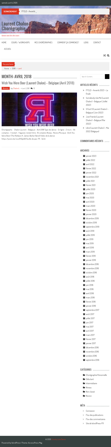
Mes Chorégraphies (43, 42)
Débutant (90, 379)
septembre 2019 (92, 226)
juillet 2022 (90, 160)
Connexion (90, 411)
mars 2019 (90, 251)
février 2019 (91, 256)
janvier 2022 (91, 172)
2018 (14, 68)
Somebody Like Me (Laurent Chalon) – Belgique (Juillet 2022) (97, 101)
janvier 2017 (91, 343)
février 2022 (91, 168)
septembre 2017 (92, 310)
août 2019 (90, 231)
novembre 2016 (92, 351)
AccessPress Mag (35, 442)
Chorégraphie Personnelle (96, 375)
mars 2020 (90, 206)
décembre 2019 (92, 218)
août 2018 (90, 276)
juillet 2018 (90, 281)
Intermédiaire (91, 383)
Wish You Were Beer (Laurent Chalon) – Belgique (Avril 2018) (38, 82)
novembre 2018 (92, 268)
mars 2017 (90, 335)
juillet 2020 (90, 189)
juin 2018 (89, 285)
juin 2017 (89, 322)
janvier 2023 (91, 156)
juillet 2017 (90, 318)
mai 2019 (90, 243)
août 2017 (90, 314)
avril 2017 (90, 330)
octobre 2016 (91, 355)
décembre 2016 (92, 347)
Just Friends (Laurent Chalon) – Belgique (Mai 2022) (95, 120)
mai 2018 (90, 289)
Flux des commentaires (95, 419)
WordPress (16, 442)
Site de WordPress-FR (95, 423)
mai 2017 (89, 326)
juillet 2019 (90, 235)
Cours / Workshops (20, 42)
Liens (86, 42)
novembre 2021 (92, 176)
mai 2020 (90, 197)
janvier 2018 (91, 305)
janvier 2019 (91, 260)
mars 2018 (90, 297)
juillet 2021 (90, 181)
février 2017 (90, 339)
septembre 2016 (92, 360)
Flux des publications (94, 415)
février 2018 (91, 301)
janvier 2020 (91, 214)
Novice (5, 88)
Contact (97, 42)
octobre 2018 (91, 272)
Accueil (7, 49)
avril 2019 (90, 247)
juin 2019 (89, 239)
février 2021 (90, 185)
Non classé (90, 391)
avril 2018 (90, 293)
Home (4, 42)
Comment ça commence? (68, 42)
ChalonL (16, 88)
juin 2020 (90, 193)
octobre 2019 (91, 222)
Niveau (89, 387)
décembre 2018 (92, 264)
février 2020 (91, 210)
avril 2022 (90, 164)
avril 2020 (90, 201)
